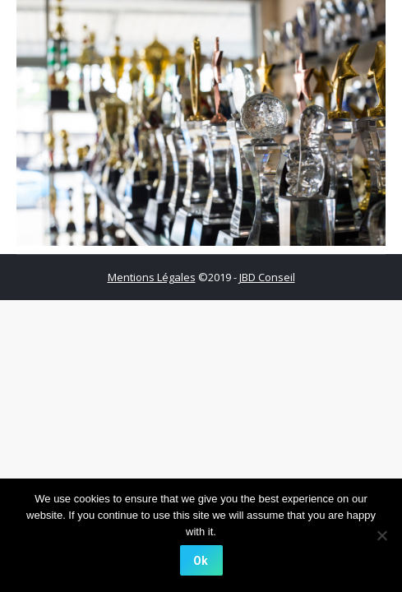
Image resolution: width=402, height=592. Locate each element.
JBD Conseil (267, 277)
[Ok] (201, 560)
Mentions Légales (152, 277)
